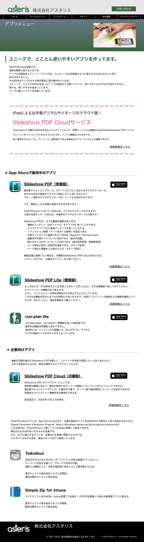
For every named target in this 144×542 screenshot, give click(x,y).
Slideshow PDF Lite (43, 280)
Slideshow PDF (38, 184)
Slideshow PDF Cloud (44, 376)
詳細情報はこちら (120, 146)
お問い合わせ (124, 9)
